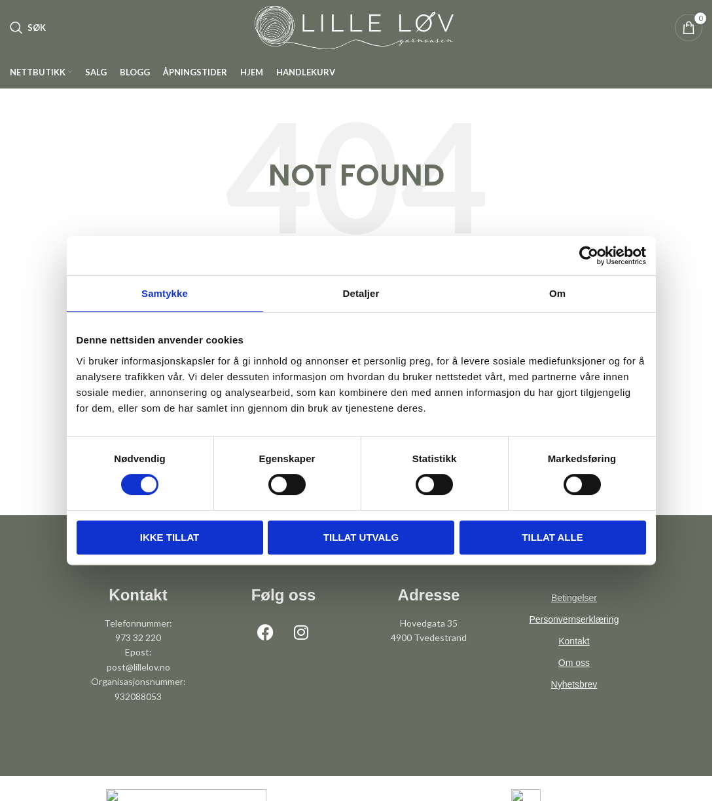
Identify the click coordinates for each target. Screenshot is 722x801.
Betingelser (574, 610)
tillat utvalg (361, 537)
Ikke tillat (170, 537)
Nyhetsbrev (574, 697)
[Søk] (27, 34)
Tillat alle (552, 537)
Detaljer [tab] (361, 293)
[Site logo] (356, 33)
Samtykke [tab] (164, 293)
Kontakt (573, 653)
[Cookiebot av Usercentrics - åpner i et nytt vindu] (589, 255)
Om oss (574, 675)
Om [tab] (557, 293)
